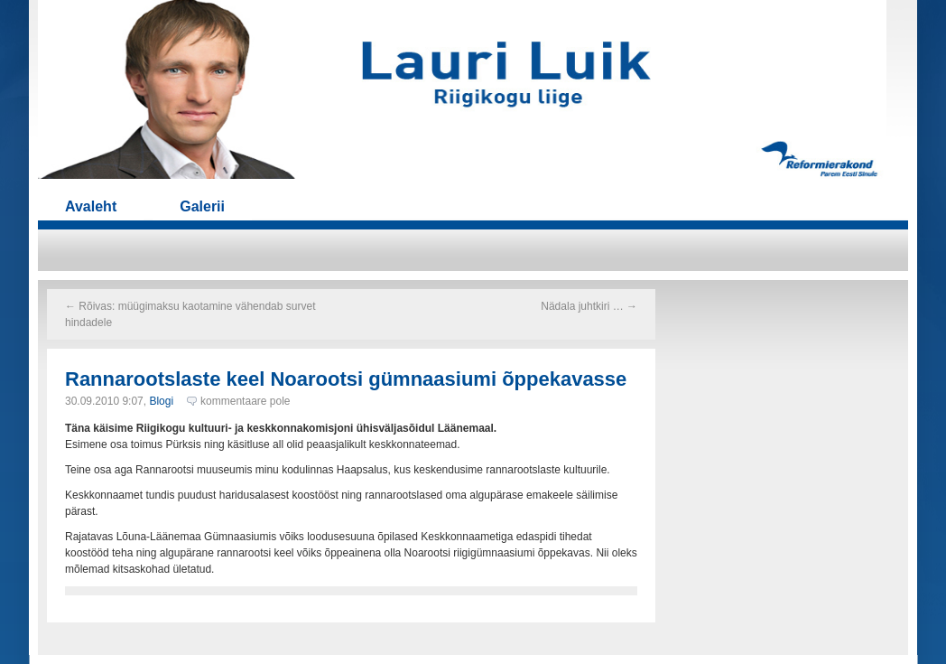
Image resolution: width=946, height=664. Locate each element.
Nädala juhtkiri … (589, 306)
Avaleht (90, 206)
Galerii (202, 206)
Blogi (161, 401)
